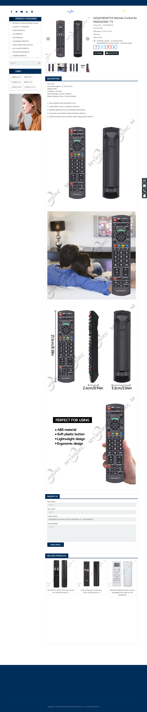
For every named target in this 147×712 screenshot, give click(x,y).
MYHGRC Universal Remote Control (25, 37)
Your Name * (51, 515)
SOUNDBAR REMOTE (21, 55)
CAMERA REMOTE (20, 69)
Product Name (52, 531)
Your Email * (51, 523)
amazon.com (16, 100)
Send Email (112, 67)
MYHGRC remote (103, 54)
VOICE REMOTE (19, 44)
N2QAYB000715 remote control (108, 57)
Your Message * (52, 539)
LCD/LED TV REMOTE (21, 40)
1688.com (28, 90)
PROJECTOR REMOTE (21, 65)
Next (87, 52)
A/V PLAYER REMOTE (21, 62)
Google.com (16, 95)
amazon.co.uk (30, 100)
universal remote (126, 57)
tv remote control (116, 54)
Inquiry (98, 67)
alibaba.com (16, 90)
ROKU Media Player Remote (23, 58)
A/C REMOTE (17, 47)
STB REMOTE (18, 51)
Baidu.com (28, 95)
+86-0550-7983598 (17, 2)
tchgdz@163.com (34, 2)
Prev (48, 52)
